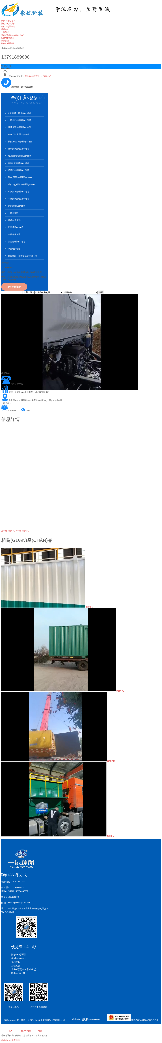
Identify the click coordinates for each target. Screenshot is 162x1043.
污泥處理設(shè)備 (16, 241)
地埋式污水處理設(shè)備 (19, 127)
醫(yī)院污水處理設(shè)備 (20, 177)
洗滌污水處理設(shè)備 (18, 170)
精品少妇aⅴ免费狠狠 (10, 1040)
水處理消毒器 (14, 249)
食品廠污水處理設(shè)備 (19, 156)
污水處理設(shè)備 (16, 206)
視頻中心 (47, 76)
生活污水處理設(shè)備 (18, 191)
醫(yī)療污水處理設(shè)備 (20, 141)
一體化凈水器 (14, 234)
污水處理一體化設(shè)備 (19, 113)
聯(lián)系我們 (14, 286)
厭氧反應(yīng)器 (15, 227)
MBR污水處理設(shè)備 (18, 134)
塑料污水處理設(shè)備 (18, 149)
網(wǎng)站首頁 (32, 76)
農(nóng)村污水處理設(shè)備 (21, 184)
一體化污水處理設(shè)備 (19, 120)
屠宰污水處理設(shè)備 (18, 163)
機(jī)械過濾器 (14, 220)
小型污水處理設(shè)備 (18, 199)
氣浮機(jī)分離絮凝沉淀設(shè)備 (22, 256)
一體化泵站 (13, 213)
